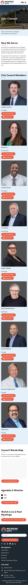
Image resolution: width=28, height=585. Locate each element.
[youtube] (10, 544)
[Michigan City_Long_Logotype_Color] (7, 1)
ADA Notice (19, 582)
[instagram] (4, 544)
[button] (14, 495)
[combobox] (14, 535)
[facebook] (2, 544)
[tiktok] (7, 544)
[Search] (2, 535)
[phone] (15, 544)
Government (9, 31)
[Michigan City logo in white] (9, 528)
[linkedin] (12, 544)
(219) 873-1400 (8, 567)
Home (2, 31)
